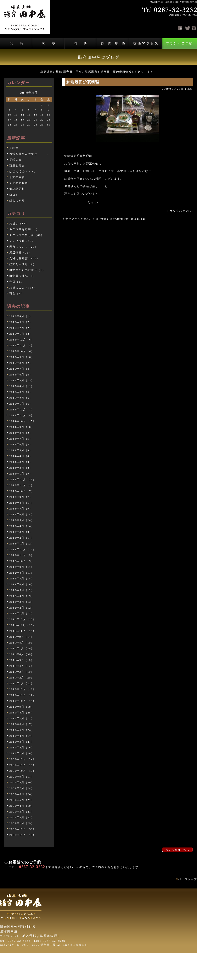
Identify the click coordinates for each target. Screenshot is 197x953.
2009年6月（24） (21, 794)
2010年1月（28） (21, 753)
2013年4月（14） (21, 526)
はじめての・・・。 (23, 171)
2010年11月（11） (22, 695)
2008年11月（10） (22, 834)
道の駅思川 (17, 188)
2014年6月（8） (20, 444)
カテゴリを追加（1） (24, 229)
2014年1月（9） (20, 473)
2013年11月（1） (21, 485)
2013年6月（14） (21, 514)
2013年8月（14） (21, 502)
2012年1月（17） (21, 613)
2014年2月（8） (20, 467)
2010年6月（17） (21, 724)
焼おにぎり (17, 200)
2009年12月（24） (22, 759)
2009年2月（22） (21, 817)
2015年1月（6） (20, 403)
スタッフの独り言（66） (26, 235)
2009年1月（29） (21, 823)
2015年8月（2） (20, 362)
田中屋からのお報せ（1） (27, 270)
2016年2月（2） (20, 327)
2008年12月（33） (22, 829)
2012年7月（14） (21, 578)
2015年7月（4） (20, 368)
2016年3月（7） (20, 322)
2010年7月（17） (21, 718)
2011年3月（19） (21, 671)
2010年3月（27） (21, 741)
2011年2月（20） (21, 677)
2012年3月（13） (21, 601)
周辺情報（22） (20, 252)
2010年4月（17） (21, 735)
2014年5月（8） (20, 450)
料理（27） (17, 293)
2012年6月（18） (21, 584)
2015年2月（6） (20, 397)
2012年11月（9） (21, 555)
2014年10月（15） (22, 421)
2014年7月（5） (20, 438)
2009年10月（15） (22, 770)
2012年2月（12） (21, 607)
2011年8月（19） (21, 642)
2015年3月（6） (20, 392)
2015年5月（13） (21, 380)
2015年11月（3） (21, 345)
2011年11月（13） (22, 625)
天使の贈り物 (18, 183)
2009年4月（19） (21, 805)
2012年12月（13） (22, 549)
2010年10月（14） (22, 700)
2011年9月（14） (21, 636)
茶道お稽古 (17, 165)
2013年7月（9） (20, 508)
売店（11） (17, 281)
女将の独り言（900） (24, 258)
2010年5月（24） (21, 730)
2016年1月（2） (20, 333)
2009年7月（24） (21, 788)
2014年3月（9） (20, 461)
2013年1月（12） (21, 543)
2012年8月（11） (21, 572)
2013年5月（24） (21, 520)
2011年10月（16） (22, 630)
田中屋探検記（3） (22, 275)
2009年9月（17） (21, 776)
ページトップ (187, 879)
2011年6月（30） (21, 654)
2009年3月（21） (21, 811)
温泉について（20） (23, 246)
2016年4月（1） (20, 316)
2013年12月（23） (22, 479)
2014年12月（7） (21, 409)
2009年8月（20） (21, 782)
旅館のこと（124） (22, 287)
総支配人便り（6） (22, 264)
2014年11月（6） (21, 415)
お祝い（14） (18, 223)
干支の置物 (17, 177)
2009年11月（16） (22, 765)
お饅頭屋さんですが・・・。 (29, 153)
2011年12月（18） (22, 619)
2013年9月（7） (20, 496)
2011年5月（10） (21, 660)
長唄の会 (15, 159)
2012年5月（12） (21, 590)
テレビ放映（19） (22, 240)
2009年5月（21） (21, 799)
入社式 (14, 148)
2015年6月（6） (20, 374)
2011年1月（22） (21, 683)
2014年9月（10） (21, 427)
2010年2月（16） (21, 747)
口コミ (14, 194)
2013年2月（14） (21, 537)
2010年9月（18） (21, 706)
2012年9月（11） (21, 566)
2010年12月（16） (22, 689)
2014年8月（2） (20, 432)
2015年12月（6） (21, 339)
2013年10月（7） (21, 491)
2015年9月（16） (21, 357)
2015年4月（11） (21, 386)
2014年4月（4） (20, 456)
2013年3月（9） (20, 531)
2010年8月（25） (21, 712)
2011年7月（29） (21, 648)
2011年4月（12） (21, 665)
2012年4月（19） (21, 596)
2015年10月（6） (21, 351)
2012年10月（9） (21, 561)
